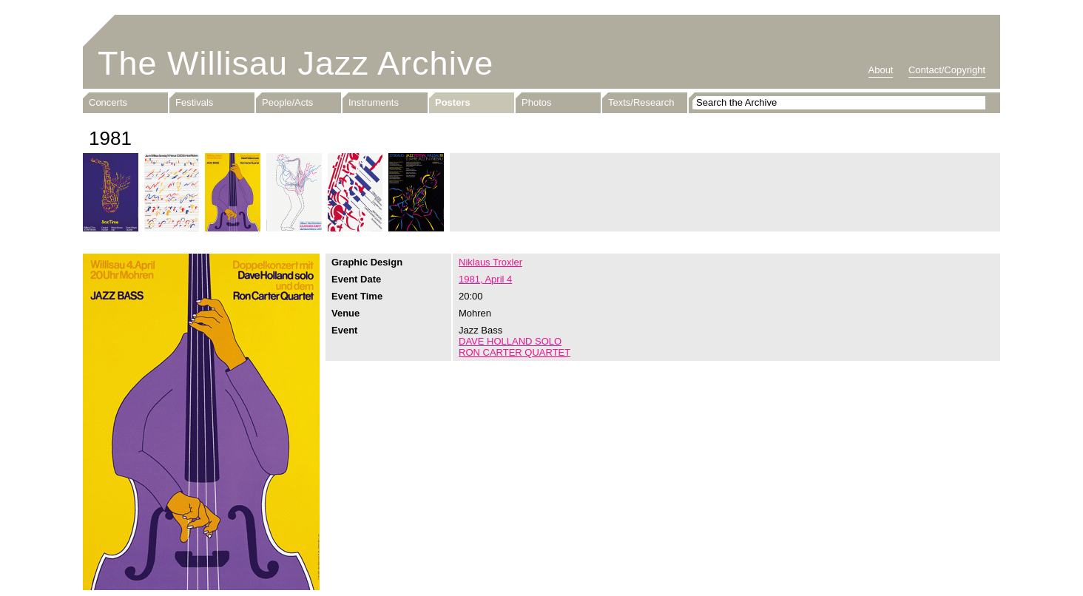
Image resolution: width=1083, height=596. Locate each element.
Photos (536, 102)
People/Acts (287, 102)
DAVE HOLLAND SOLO (510, 341)
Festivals (194, 102)
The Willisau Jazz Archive (295, 63)
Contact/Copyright (946, 69)
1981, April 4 (485, 279)
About (881, 69)
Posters (452, 102)
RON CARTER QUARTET (514, 352)
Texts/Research (641, 102)
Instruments (373, 102)
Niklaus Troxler (490, 262)
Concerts (108, 102)
